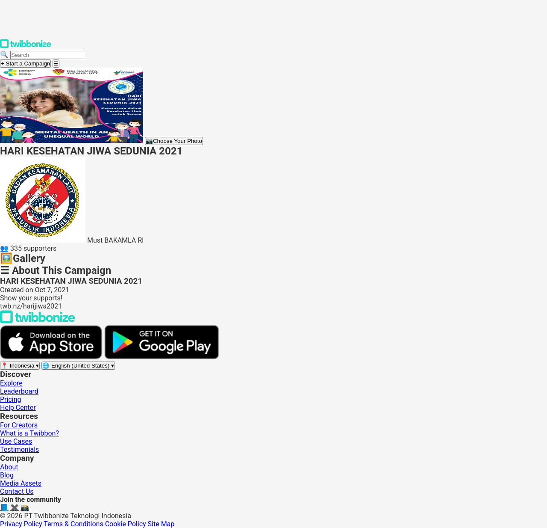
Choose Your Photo (174, 141)
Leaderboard (19, 391)
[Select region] (20, 366)
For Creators (19, 425)
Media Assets (20, 483)
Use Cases (16, 441)
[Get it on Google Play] (161, 357)
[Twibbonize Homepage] (25, 46)
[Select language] (78, 366)
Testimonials (19, 449)
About (9, 467)
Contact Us (17, 491)
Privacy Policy (21, 524)
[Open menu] (56, 63)
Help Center (18, 407)
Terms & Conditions (73, 524)
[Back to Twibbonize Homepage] (37, 321)
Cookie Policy (125, 524)
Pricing (10, 399)
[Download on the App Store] (52, 357)
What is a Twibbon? (29, 433)
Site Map (161, 524)
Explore (11, 383)
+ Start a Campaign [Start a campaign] (25, 63)
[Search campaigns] (47, 55)
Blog (7, 475)
